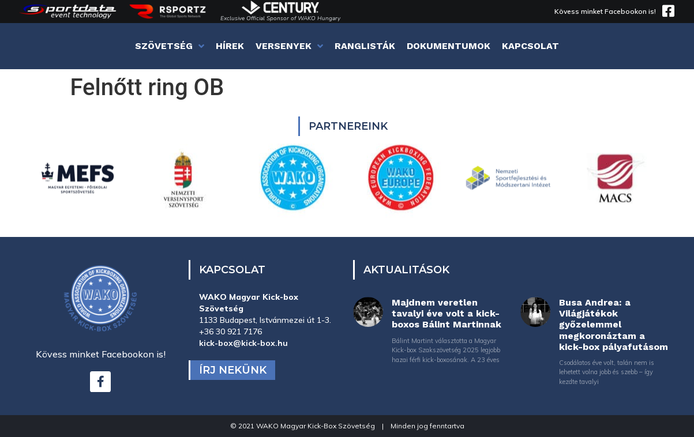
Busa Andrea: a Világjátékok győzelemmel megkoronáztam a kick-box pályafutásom (613, 324)
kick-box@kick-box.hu (243, 343)
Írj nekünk (233, 370)
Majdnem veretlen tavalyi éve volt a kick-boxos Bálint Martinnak (446, 313)
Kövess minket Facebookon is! (605, 11)
